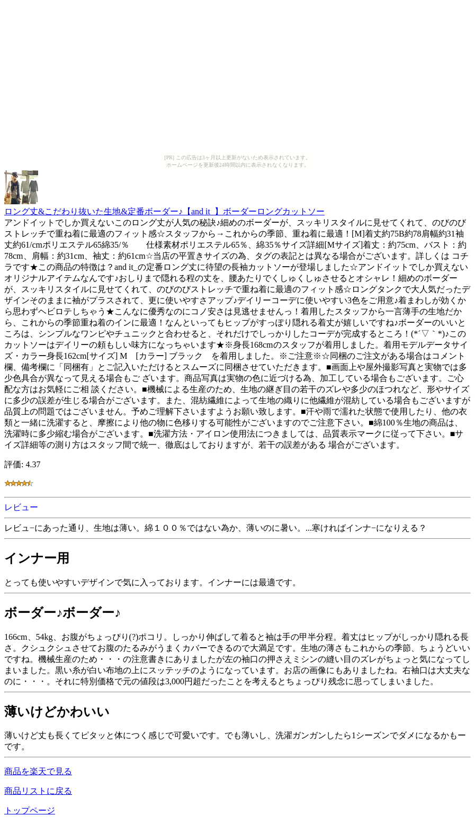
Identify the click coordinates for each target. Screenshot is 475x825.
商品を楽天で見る (38, 771)
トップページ (29, 810)
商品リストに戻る (38, 790)
